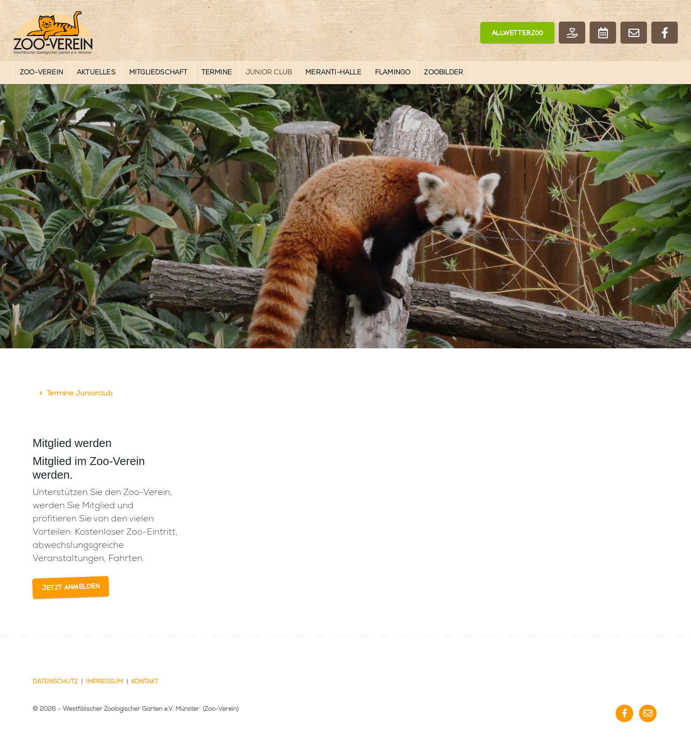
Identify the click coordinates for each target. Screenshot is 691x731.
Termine (216, 72)
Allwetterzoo (517, 33)
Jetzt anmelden (71, 587)
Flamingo (393, 72)
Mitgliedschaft (158, 72)
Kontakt (144, 682)
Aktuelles (96, 72)
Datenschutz (55, 682)
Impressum (104, 682)
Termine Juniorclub (79, 393)
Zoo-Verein (41, 72)
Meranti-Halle (333, 72)
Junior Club (268, 72)
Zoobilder (443, 72)
